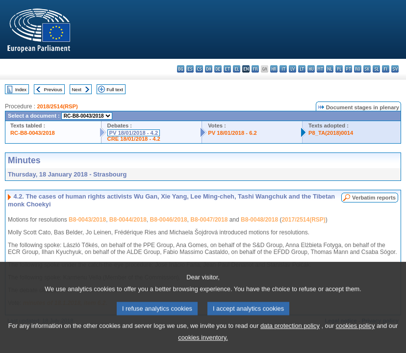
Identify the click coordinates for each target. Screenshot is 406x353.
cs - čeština (199, 69)
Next (76, 89)
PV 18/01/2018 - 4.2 (133, 133)
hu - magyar (311, 69)
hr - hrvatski (274, 69)
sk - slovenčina (367, 69)
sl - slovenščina (376, 69)
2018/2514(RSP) (57, 106)
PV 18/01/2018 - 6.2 (232, 133)
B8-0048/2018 (259, 219)
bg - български (180, 69)
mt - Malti (320, 69)
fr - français (255, 69)
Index (20, 89)
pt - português (348, 69)
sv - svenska (395, 69)
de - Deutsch (218, 69)
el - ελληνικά (236, 69)
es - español (190, 69)
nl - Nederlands (329, 69)
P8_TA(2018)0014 (330, 133)
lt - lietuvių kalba (301, 69)
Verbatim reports (374, 198)
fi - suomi (385, 69)
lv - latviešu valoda (292, 69)
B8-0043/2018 (87, 219)
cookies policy (355, 335)
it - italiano (283, 69)
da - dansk (208, 69)
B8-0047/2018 (209, 219)
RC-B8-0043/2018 (32, 133)
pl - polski (339, 69)
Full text (114, 89)
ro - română (357, 69)
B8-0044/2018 (128, 219)
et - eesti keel (227, 69)
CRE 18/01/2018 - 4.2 (133, 139)
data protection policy (290, 335)
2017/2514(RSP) (303, 219)
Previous (53, 89)
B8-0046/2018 (168, 219)
